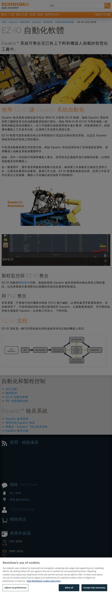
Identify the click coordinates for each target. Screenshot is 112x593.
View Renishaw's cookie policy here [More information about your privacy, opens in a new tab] (44, 587)
